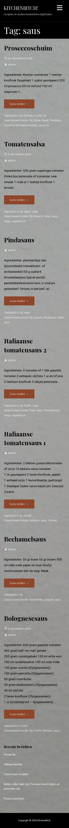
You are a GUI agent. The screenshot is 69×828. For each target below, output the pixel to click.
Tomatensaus (52, 410)
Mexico (38, 216)
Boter (37, 120)
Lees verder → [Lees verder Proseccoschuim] (19, 104)
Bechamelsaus (25, 539)
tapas (27, 211)
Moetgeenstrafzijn (26, 125)
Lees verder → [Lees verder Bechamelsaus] (19, 583)
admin (12, 64)
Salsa (47, 216)
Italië (32, 410)
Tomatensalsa (24, 144)
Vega (7, 221)
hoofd (38, 115)
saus (41, 125)
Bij (31, 120)
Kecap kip (9, 754)
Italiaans (35, 520)
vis (44, 115)
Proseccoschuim (28, 48)
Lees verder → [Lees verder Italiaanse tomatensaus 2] (19, 394)
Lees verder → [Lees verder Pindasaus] (19, 301)
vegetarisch (19, 221)
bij (21, 115)
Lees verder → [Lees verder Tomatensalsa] (19, 200)
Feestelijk (55, 120)
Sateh (60, 317)
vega (35, 211)
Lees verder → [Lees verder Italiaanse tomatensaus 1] (19, 504)
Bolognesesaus (25, 618)
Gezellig (9, 125)
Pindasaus (19, 240)
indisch (38, 317)
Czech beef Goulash (16, 774)
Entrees (28, 115)
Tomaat (52, 520)
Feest (45, 120)
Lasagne (48, 599)
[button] (59, 8)
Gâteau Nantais (13, 764)
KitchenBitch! (21, 8)
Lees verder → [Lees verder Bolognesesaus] (19, 714)
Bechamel (36, 599)
